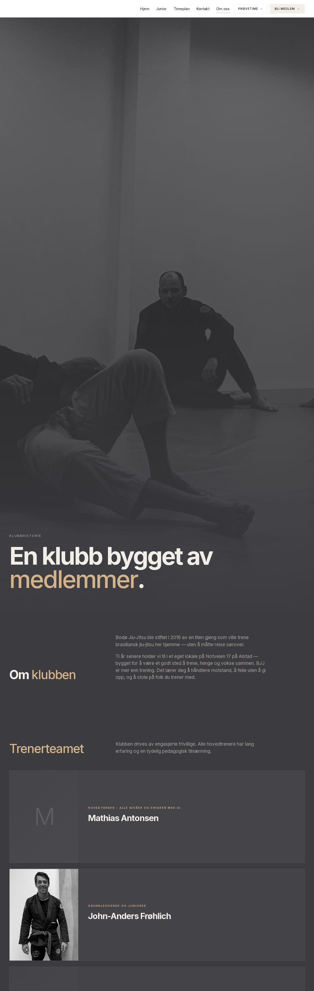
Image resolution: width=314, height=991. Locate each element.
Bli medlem (287, 8)
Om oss (223, 9)
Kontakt (202, 9)
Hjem (144, 9)
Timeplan (181, 9)
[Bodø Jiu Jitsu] (26, 8)
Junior (161, 9)
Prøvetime (250, 8)
